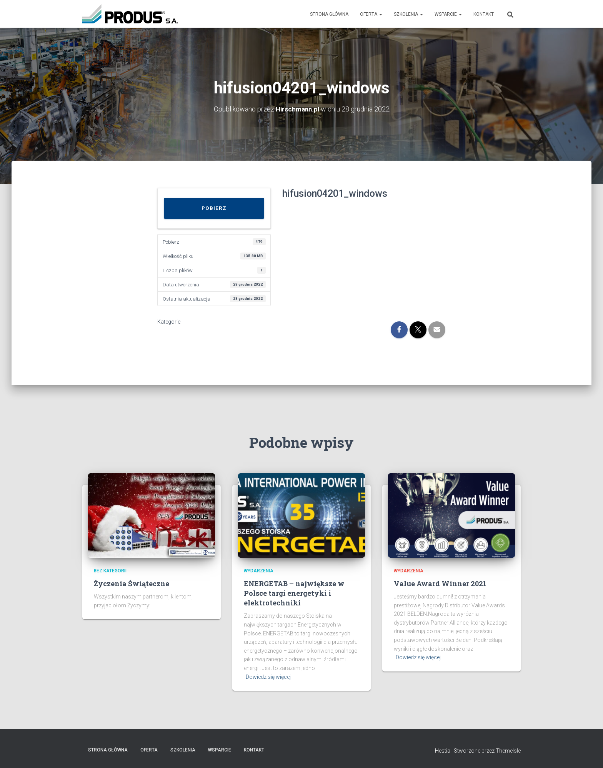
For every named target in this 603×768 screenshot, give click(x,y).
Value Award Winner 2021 (440, 583)
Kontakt (483, 14)
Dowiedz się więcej (268, 677)
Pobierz (214, 208)
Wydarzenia (258, 571)
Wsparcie (448, 14)
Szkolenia (408, 14)
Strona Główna (329, 14)
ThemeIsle (508, 751)
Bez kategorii (110, 571)
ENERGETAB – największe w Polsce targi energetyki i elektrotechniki (294, 593)
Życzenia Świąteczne (131, 583)
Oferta (371, 14)
